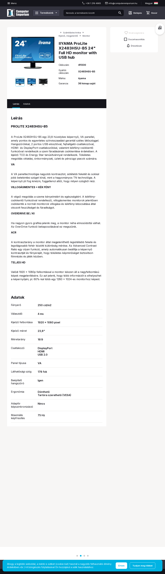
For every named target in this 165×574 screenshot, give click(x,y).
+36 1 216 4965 (93, 3)
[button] (77, 556)
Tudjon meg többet (142, 565)
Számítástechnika (72, 32)
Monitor (86, 35)
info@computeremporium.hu (123, 3)
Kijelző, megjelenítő (68, 35)
